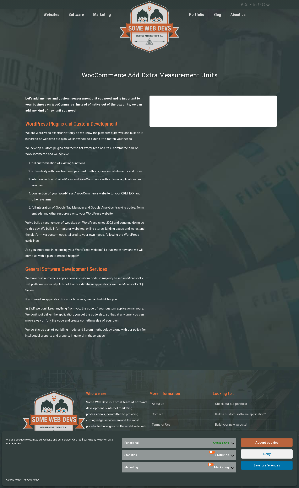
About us (158, 404)
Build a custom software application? (240, 414)
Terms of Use (161, 424)
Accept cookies (266, 442)
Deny (267, 454)
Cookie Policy (14, 479)
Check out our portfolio (231, 404)
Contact (157, 414)
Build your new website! (231, 424)
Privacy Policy (96, 439)
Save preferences (267, 465)
